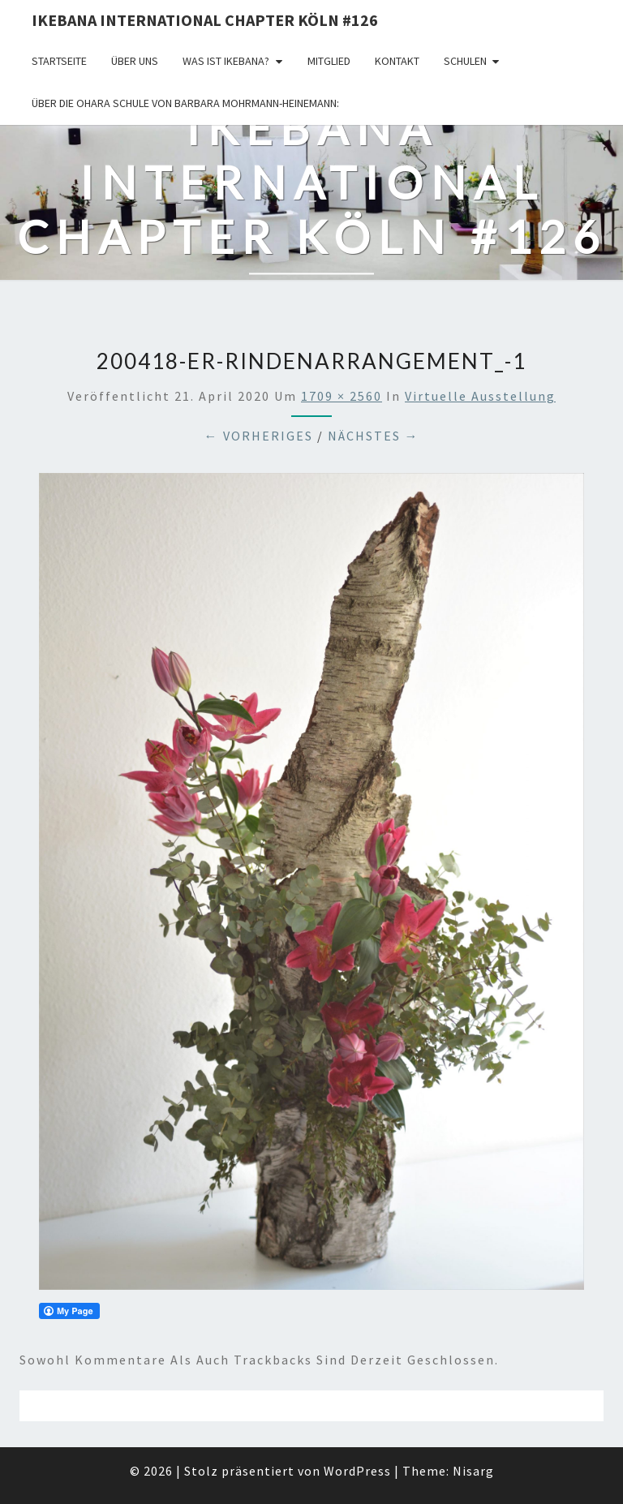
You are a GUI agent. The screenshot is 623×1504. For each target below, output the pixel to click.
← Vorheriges (258, 436)
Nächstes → (373, 436)
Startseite (59, 61)
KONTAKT (397, 61)
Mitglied (328, 61)
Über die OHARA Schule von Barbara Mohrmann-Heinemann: (185, 103)
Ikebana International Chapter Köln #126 (205, 20)
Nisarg (473, 1471)
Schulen (465, 61)
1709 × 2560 (341, 396)
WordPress (357, 1471)
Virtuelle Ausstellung (480, 396)
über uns (134, 61)
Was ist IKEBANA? (226, 61)
